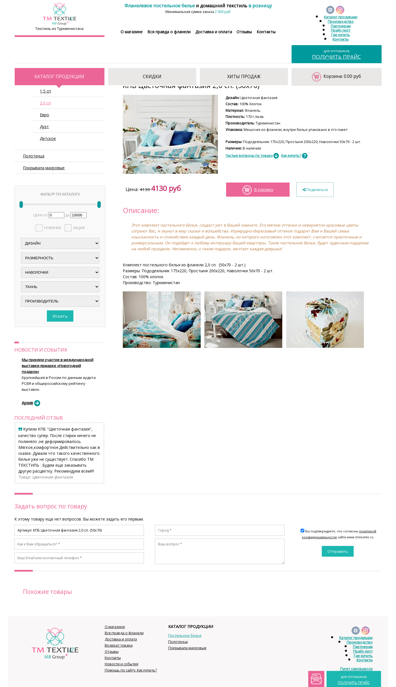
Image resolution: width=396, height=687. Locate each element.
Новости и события (121, 664)
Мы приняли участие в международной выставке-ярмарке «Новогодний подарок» (57, 365)
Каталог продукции (340, 17)
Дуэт (44, 126)
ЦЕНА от (40, 215)
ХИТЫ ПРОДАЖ (244, 77)
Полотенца (33, 156)
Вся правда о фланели (169, 31)
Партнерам (341, 26)
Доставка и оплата (213, 31)
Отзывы (244, 31)
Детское (48, 138)
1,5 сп (45, 91)
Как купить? (291, 155)
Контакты (266, 31)
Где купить (340, 34)
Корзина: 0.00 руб (342, 76)
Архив (27, 402)
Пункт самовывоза (356, 668)
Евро (44, 114)
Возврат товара (119, 645)
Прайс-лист (340, 30)
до (67, 215)
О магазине (132, 31)
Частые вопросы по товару (249, 155)
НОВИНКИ (52, 227)
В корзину (263, 189)
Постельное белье (185, 635)
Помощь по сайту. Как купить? (131, 670)
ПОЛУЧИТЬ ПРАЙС (336, 56)
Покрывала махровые (44, 167)
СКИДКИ (152, 77)
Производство (341, 21)
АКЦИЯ (79, 227)
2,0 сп (45, 103)
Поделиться (315, 189)
